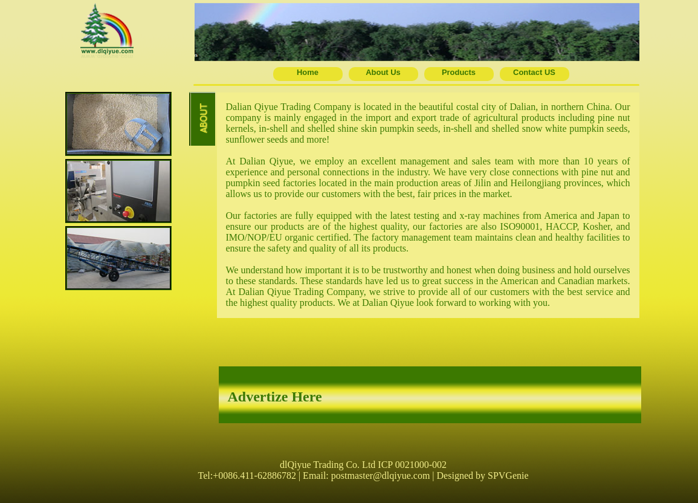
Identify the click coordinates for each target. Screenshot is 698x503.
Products (459, 72)
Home (307, 72)
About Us (383, 72)
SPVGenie (508, 475)
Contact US (534, 72)
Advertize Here (275, 396)
